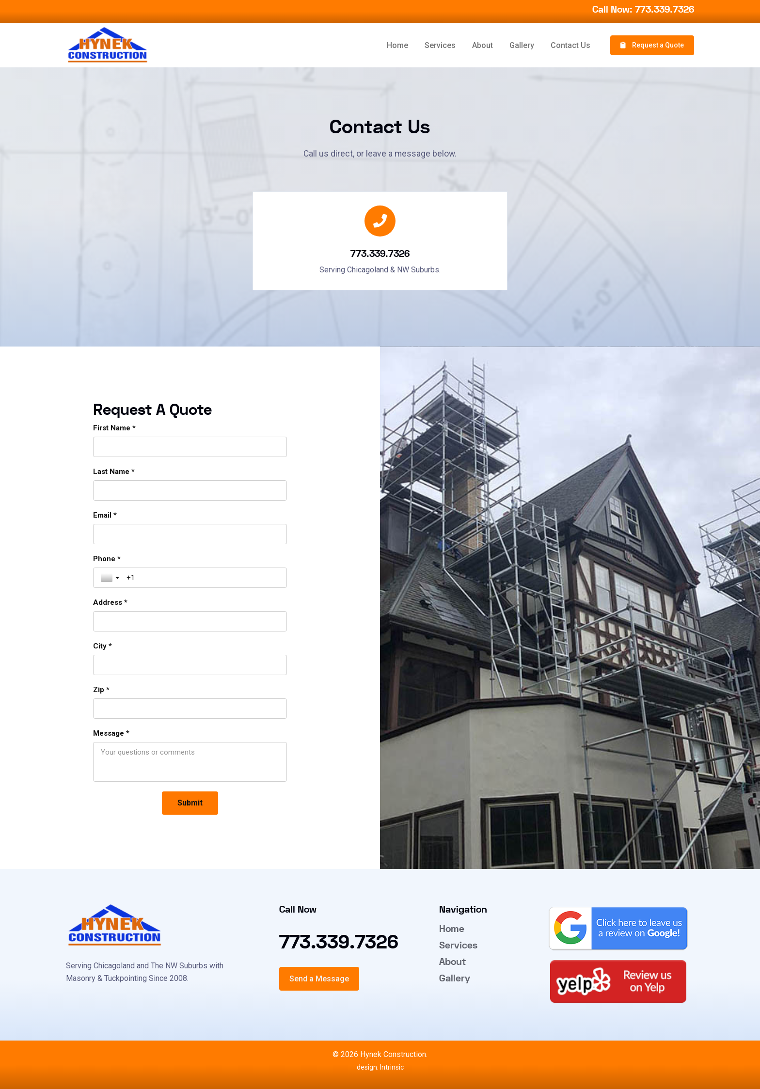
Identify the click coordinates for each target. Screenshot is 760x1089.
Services (440, 45)
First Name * (114, 428)
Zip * (101, 689)
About (482, 45)
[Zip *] (190, 708)
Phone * (107, 558)
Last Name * (114, 471)
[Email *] (190, 534)
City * (102, 646)
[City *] (190, 665)
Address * (110, 602)
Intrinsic (391, 1067)
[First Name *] (190, 447)
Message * (111, 733)
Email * (105, 515)
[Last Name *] (190, 490)
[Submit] (190, 803)
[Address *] (190, 621)
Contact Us (570, 45)
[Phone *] (203, 578)
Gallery (521, 45)
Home (397, 45)
